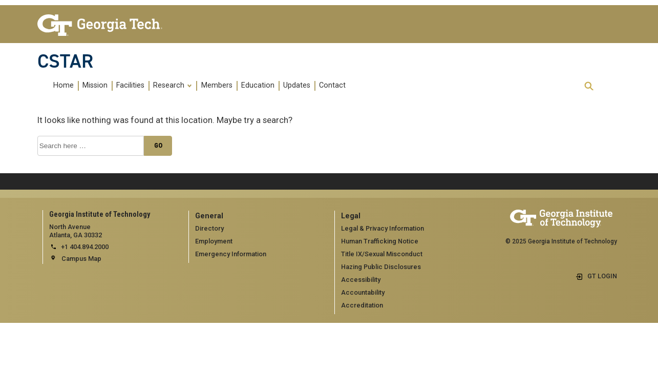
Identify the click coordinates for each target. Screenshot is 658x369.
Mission (95, 85)
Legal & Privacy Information (382, 228)
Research (172, 85)
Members (216, 85)
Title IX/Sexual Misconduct (381, 254)
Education (257, 85)
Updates (296, 85)
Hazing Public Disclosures (381, 267)
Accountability (363, 292)
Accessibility (360, 279)
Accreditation (362, 305)
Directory (209, 228)
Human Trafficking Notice (379, 241)
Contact (332, 85)
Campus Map (81, 258)
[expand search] (589, 86)
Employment (213, 241)
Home (63, 85)
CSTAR (65, 61)
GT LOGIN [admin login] (602, 276)
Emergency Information (230, 254)
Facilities (130, 85)
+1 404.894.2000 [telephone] (85, 247)
